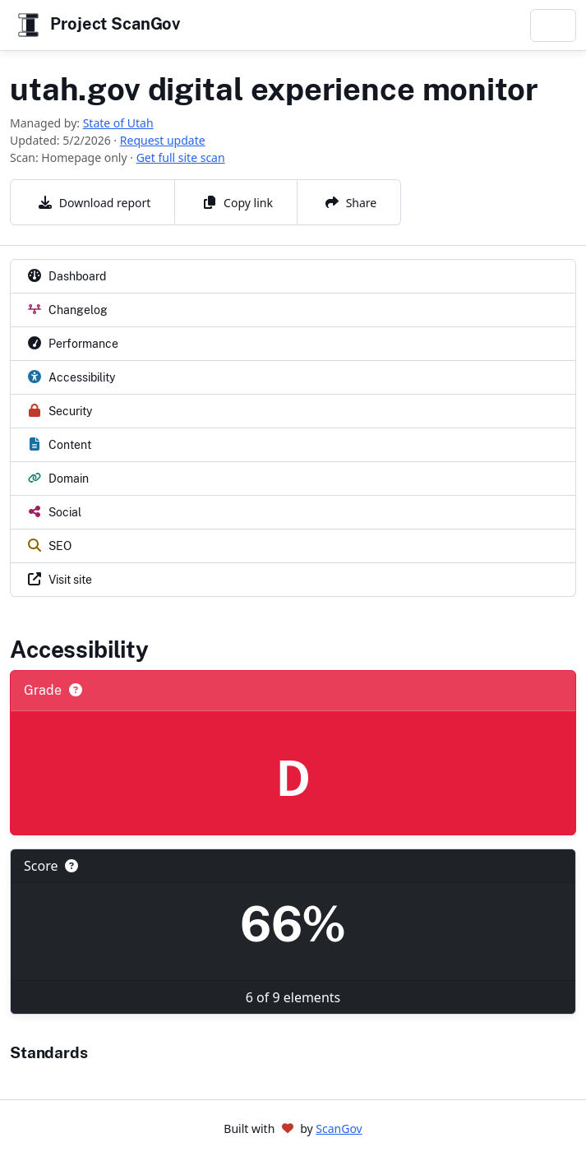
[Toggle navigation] (553, 25)
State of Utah (118, 123)
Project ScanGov (97, 25)
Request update (162, 140)
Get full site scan (180, 157)
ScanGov (339, 1128)
